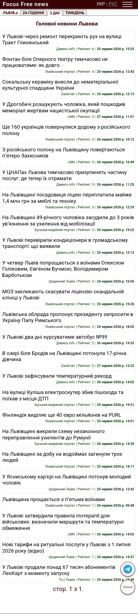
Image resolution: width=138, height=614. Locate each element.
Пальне (128, 587)
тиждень (74, 12)
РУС (113, 4)
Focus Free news (25, 4)
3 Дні (55, 13)
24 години (33, 12)
